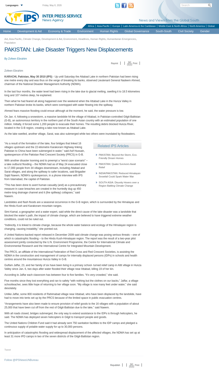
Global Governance (137, 31)
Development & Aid (30, 31)
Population (10, 42)
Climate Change (31, 39)
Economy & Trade (59, 31)
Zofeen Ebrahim (17, 58)
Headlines (83, 39)
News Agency (53, 20)
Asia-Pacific (103, 26)
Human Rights (109, 31)
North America (197, 26)
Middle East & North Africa (173, 26)
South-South (163, 31)
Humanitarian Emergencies (121, 39)
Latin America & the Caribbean (139, 26)
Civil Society (186, 31)
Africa (91, 26)
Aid (6, 39)
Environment (86, 31)
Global (211, 26)
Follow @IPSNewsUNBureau (21, 360)
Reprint (114, 63)
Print (132, 63)
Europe (116, 26)
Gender (205, 31)
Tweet (7, 349)
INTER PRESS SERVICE (62, 16)
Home (7, 31)
